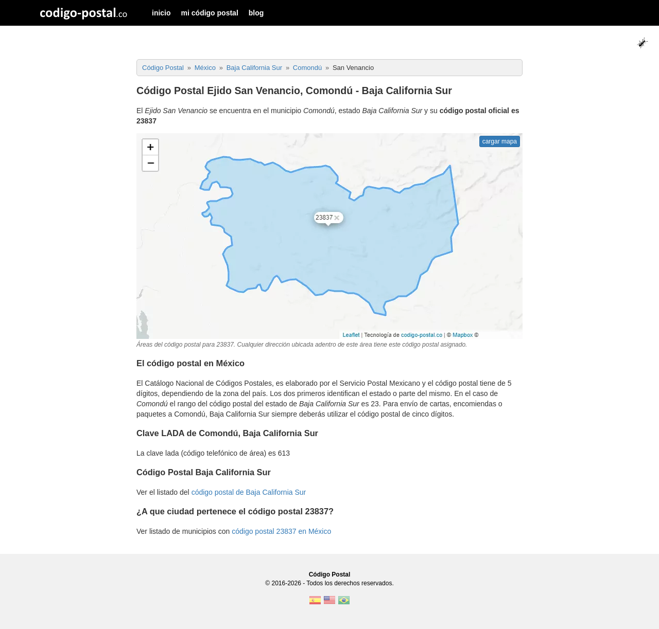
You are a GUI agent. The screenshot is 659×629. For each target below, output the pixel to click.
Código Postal (330, 574)
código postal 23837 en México (281, 531)
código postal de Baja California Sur (249, 492)
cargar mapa (499, 141)
